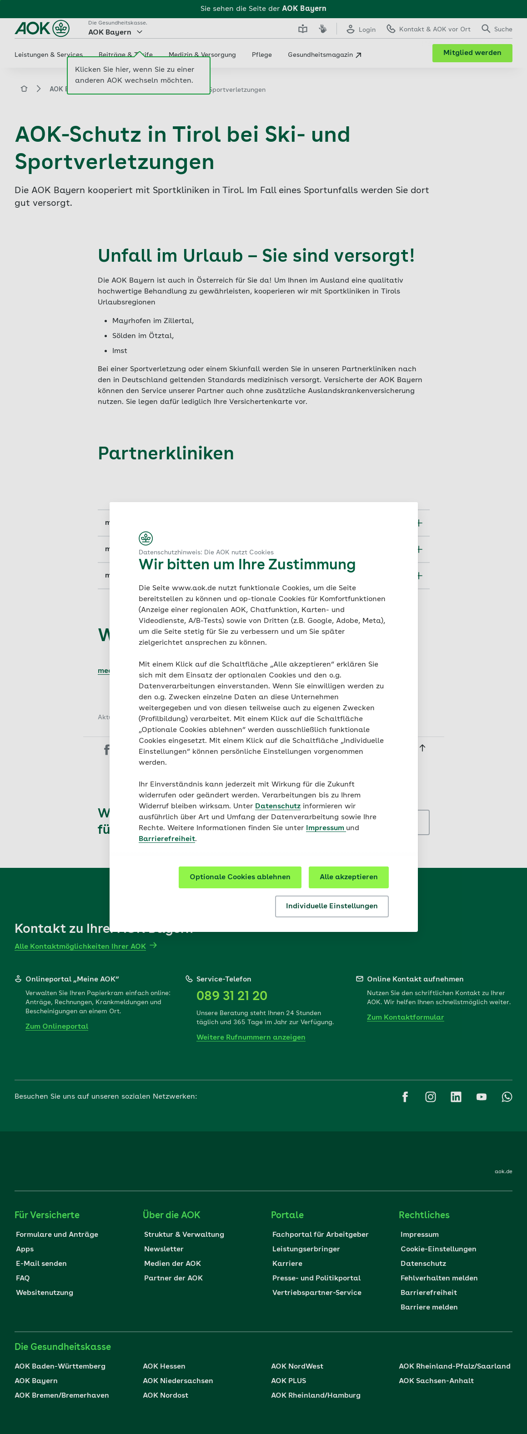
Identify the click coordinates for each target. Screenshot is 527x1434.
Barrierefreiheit (167, 839)
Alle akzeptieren (349, 877)
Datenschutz (278, 806)
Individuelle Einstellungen (332, 906)
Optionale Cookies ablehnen (240, 877)
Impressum (326, 828)
